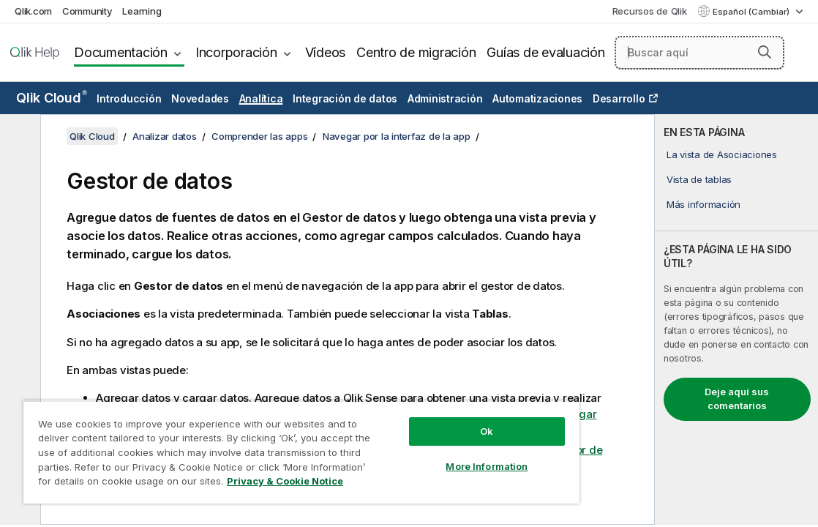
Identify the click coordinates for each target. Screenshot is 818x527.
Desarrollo (619, 98)
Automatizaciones (537, 98)
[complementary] (736, 319)
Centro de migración (416, 52)
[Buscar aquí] (699, 52)
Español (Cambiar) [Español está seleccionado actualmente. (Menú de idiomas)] (752, 12)
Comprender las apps (259, 136)
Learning (141, 11)
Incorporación (236, 52)
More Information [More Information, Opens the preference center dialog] (418, 455)
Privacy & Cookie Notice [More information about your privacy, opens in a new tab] (236, 484)
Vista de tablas (699, 179)
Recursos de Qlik (649, 11)
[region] (260, 446)
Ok (417, 420)
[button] (765, 52)
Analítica (261, 98)
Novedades (200, 98)
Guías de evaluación (545, 52)
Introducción (129, 98)
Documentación (121, 52)
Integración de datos (345, 98)
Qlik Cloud (51, 97)
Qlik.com (33, 11)
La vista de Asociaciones (722, 154)
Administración (445, 98)
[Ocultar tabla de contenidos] (18, 137)
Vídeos (325, 52)
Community (87, 11)
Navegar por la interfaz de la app (396, 136)
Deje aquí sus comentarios (737, 399)
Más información (703, 204)
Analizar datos (164, 136)
